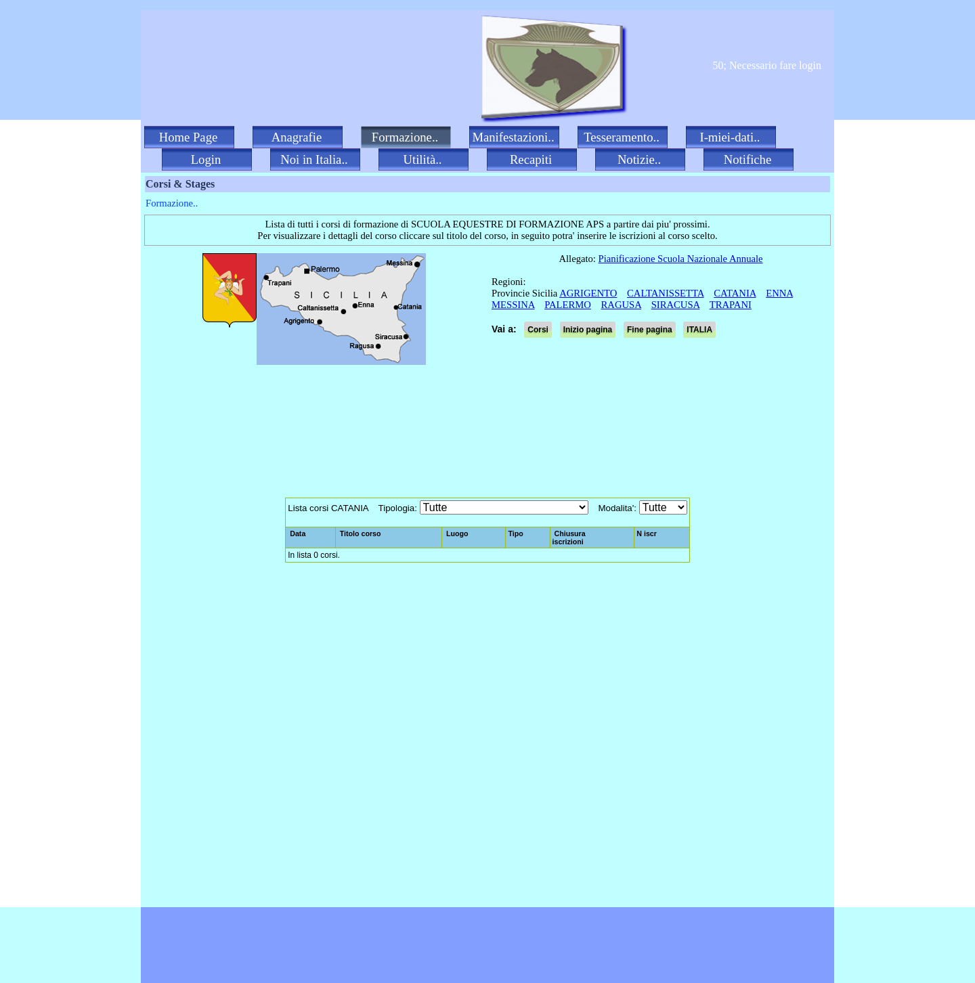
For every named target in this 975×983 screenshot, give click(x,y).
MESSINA (513, 304)
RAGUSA (621, 304)
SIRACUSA (675, 304)
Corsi (537, 329)
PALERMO (567, 304)
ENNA (779, 293)
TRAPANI (731, 304)
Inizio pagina (588, 329)
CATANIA (735, 293)
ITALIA (699, 329)
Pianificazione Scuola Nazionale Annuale (681, 258)
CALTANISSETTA (665, 293)
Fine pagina (649, 329)
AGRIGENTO (588, 293)
